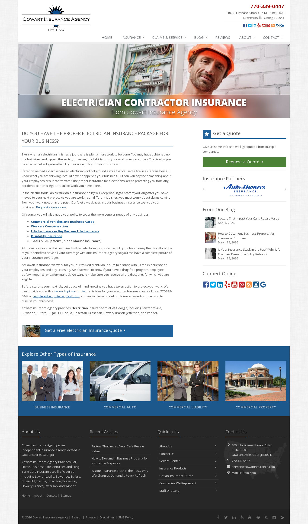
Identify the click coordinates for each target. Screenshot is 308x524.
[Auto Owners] (244, 190)
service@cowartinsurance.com (253, 467)
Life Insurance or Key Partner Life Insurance (65, 231)
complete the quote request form (56, 296)
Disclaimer (107, 517)
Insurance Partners (224, 178)
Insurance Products (188, 468)
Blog (201, 37)
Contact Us (188, 454)
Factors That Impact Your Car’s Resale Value (245, 222)
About (247, 37)
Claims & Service (169, 37)
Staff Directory (188, 490)
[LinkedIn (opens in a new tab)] (254, 25)
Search (77, 517)
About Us (188, 446)
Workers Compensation (49, 226)
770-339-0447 (241, 461)
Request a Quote (245, 162)
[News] (273, 25)
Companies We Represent (188, 483)
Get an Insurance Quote (188, 476)
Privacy (91, 517)
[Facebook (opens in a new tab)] (245, 25)
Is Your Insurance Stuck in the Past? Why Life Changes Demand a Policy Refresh (245, 254)
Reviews (222, 37)
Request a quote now (51, 207)
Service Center (188, 461)
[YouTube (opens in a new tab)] (263, 25)
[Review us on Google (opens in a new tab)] (282, 25)
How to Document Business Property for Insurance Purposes (245, 238)
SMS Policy (125, 517)
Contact (273, 37)
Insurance (133, 37)
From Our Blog (219, 209)
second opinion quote (69, 291)
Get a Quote (74, 331)
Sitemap (66, 496)
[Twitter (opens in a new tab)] (249, 25)
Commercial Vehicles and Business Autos (62, 222)
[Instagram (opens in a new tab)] (277, 25)
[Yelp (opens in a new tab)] (259, 25)
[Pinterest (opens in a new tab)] (268, 25)
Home (107, 37)
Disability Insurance (46, 236)
